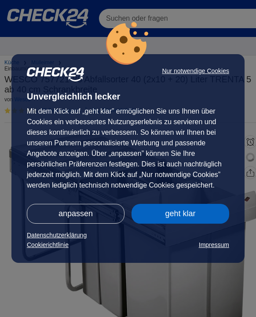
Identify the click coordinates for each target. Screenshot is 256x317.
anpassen (76, 213)
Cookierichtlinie (48, 244)
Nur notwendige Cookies (195, 70)
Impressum (214, 244)
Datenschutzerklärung (57, 235)
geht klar (180, 213)
